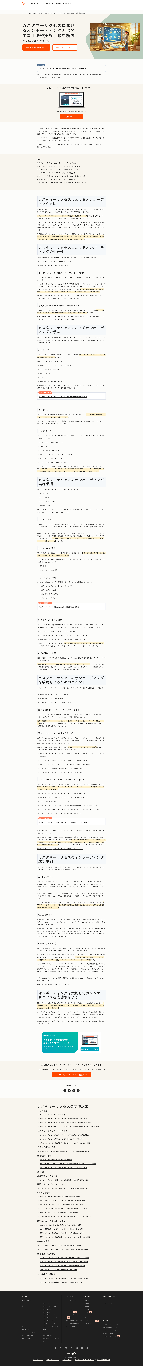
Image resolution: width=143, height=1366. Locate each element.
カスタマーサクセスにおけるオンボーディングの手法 (58, 169)
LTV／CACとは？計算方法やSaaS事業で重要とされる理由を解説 (61, 1205)
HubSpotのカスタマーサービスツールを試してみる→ (71, 1075)
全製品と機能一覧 (26, 1300)
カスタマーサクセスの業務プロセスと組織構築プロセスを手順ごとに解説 (64, 1180)
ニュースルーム (88, 1315)
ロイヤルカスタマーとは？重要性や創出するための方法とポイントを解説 (64, 1262)
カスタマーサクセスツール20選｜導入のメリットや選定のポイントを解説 (64, 1278)
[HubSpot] (23, 3)
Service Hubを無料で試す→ (36, 47)
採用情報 (87, 1303)
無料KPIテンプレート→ (64, 47)
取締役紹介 (87, 1309)
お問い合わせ (88, 1324)
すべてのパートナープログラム (110, 1324)
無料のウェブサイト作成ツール (50, 1324)
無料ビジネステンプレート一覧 (74, 1320)
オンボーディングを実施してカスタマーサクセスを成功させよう (62, 182)
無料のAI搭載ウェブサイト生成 (50, 1312)
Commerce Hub (25, 1324)
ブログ (86, 1318)
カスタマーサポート (107, 1300)
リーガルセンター (38, 1360)
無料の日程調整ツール (27, 1339)
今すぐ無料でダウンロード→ (71, 117)
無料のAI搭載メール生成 (49, 1315)
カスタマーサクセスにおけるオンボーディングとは (58, 163)
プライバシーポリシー (53, 1360)
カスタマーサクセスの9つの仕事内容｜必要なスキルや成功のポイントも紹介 (65, 1123)
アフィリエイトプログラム (111, 1336)
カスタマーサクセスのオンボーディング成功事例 (57, 179)
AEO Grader (69, 1303)
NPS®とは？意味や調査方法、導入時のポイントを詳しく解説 (60, 1225)
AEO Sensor (69, 1306)
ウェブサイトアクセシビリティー (84, 1360)
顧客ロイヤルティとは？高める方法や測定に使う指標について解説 (62, 1233)
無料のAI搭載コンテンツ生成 (50, 1318)
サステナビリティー (92, 1321)
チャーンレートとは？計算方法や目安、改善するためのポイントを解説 (63, 1209)
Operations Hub (26, 1321)
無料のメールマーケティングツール (51, 1331)
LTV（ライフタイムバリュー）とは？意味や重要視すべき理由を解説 (62, 1201)
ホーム (24, 13)
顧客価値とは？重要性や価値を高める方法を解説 (56, 1160)
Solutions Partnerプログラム (110, 1327)
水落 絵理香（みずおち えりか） (40, 41)
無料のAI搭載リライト (48, 1309)
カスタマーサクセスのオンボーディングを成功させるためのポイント (64, 176)
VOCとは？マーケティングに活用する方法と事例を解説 (58, 1270)
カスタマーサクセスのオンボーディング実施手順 (57, 173)
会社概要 (87, 1300)
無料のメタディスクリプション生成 (51, 1340)
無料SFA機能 (25, 1330)
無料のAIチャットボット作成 (50, 1303)
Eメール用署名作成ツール (72, 1300)
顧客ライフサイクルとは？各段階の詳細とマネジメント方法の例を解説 (63, 1168)
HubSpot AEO (25, 1303)
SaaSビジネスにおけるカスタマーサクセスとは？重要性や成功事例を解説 (64, 1151)
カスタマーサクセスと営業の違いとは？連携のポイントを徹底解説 (62, 1139)
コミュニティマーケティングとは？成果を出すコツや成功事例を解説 (62, 1266)
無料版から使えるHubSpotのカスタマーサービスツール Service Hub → (60, 849)
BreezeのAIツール (47, 1300)
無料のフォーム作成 (48, 1335)
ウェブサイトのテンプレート (73, 1326)
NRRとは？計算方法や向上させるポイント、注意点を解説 (59, 1213)
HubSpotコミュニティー (108, 1303)
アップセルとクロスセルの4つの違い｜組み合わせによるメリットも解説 (64, 1249)
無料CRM (24, 1306)
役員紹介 (87, 1306)
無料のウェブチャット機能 (49, 1306)
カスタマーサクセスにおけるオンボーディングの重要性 (59, 166)
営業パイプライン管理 (27, 1336)
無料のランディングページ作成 (50, 1327)
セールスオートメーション (28, 1333)
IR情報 (88, 1312)
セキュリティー (67, 1360)
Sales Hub (24, 1312)
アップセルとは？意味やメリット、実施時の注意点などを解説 (60, 1245)
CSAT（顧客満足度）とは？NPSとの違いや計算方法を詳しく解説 (61, 1229)
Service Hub (32, 13)
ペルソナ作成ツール (71, 1309)
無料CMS (24, 1327)
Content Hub (25, 1318)
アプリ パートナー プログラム (110, 1330)
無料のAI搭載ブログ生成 (49, 1321)
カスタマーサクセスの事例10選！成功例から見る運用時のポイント (62, 1282)
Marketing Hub (25, 1309)
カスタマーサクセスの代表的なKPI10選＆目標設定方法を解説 (60, 1197)
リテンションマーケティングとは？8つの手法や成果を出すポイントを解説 (64, 1258)
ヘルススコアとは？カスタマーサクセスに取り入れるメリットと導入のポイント (66, 1217)
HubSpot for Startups (108, 1333)
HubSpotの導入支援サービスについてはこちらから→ (54, 984)
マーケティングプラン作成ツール (74, 1316)
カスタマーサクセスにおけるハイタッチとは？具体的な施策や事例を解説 (64, 1188)
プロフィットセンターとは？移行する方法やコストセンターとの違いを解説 (65, 1143)
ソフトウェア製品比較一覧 (73, 1323)
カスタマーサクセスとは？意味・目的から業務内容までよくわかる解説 (62, 68)
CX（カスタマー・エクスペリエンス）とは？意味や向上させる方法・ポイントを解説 (68, 1164)
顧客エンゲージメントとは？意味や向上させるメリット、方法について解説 (65, 1237)
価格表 (58, 3)
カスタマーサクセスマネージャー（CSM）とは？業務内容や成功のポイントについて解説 (69, 1127)
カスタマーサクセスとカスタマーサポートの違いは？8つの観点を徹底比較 (64, 1135)
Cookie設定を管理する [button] (103, 1360)
